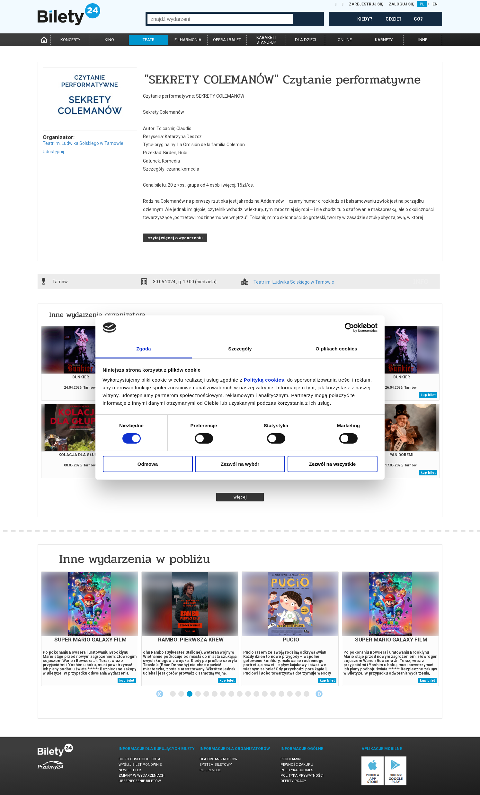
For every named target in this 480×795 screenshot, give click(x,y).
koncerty (70, 39)
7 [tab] (223, 694)
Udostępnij (53, 151)
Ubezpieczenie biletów (140, 781)
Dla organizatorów (218, 759)
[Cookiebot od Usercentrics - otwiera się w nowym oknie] (349, 327)
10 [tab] (248, 694)
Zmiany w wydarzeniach (141, 775)
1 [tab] (173, 694)
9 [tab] (240, 694)
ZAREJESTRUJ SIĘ (366, 4)
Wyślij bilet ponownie (140, 765)
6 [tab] (215, 694)
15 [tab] (290, 694)
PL (422, 4)
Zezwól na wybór (240, 464)
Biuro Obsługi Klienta (139, 759)
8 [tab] (231, 694)
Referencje (210, 770)
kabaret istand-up (266, 40)
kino (109, 39)
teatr (149, 39)
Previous (159, 693)
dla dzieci (305, 39)
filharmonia (187, 39)
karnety (384, 39)
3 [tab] (190, 694)
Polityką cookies (264, 380)
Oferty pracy (293, 781)
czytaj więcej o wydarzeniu (175, 237)
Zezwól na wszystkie (332, 464)
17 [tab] (307, 694)
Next (319, 693)
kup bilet (428, 395)
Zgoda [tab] (143, 348)
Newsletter (130, 770)
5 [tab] (206, 694)
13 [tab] (273, 694)
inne (422, 39)
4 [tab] (198, 694)
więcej (240, 497)
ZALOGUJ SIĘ (401, 4)
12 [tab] (265, 694)
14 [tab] (282, 694)
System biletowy (216, 765)
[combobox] (220, 19)
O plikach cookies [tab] (336, 348)
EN (435, 4)
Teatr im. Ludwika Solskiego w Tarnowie (83, 143)
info (421, 281)
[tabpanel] (89, 628)
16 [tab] (298, 694)
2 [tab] (181, 694)
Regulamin (290, 759)
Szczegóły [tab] (240, 348)
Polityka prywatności (302, 775)
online (345, 39)
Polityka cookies (296, 770)
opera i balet (227, 39)
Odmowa (148, 464)
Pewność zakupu (296, 765)
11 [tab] (256, 694)
